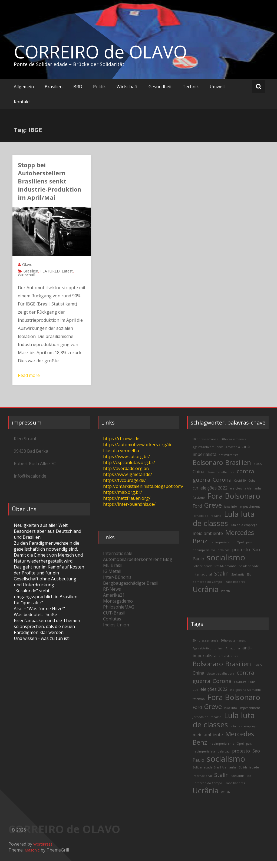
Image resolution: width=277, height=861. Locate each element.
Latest (67, 271)
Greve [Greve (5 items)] (213, 505)
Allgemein (24, 87)
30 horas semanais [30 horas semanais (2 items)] (205, 439)
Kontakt (22, 102)
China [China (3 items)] (198, 472)
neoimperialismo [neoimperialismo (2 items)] (222, 542)
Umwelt (217, 87)
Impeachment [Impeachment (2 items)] (249, 506)
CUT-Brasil (114, 613)
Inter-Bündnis (117, 577)
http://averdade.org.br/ (126, 468)
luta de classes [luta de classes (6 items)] (224, 518)
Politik (99, 87)
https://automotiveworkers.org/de (138, 445)
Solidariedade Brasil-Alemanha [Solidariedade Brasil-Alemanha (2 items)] (214, 566)
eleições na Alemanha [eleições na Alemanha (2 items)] (246, 488)
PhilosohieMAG (118, 607)
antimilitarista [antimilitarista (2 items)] (228, 455)
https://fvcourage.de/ (124, 480)
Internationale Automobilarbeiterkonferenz (132, 556)
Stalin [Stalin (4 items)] (221, 573)
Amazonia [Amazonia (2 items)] (233, 447)
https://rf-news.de (121, 439)
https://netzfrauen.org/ (126, 498)
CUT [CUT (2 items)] (195, 488)
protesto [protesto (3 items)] (241, 550)
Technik (191, 87)
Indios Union (116, 625)
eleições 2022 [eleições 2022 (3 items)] (213, 488)
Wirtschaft (127, 87)
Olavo (27, 264)
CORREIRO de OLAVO (100, 52)
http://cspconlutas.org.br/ (129, 462)
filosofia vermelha (121, 450)
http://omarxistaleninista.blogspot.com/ (143, 486)
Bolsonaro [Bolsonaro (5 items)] (208, 462)
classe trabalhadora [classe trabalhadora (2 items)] (220, 472)
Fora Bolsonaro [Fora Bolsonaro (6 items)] (233, 496)
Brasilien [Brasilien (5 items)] (238, 462)
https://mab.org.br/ (122, 492)
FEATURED (50, 271)
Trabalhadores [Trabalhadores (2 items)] (235, 582)
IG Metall (112, 571)
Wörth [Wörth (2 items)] (225, 591)
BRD (77, 87)
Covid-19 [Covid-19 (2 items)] (240, 480)
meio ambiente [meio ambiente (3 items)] (208, 533)
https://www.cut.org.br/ (126, 456)
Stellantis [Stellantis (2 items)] (237, 574)
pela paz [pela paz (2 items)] (223, 550)
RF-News (112, 589)
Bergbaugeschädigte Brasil (130, 583)
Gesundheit (160, 87)
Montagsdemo (118, 601)
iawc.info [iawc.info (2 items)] (230, 506)
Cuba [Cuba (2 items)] (252, 480)
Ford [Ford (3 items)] (197, 506)
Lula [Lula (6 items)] (231, 514)
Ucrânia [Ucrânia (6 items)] (206, 589)
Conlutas (112, 619)
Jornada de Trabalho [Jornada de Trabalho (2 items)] (207, 516)
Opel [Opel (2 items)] (240, 542)
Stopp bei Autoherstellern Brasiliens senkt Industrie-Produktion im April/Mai (49, 181)
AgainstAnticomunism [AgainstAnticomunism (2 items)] (208, 447)
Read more (29, 375)
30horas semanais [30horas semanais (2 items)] (233, 439)
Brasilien (53, 87)
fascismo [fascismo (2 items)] (199, 497)
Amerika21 (114, 595)
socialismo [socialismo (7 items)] (226, 557)
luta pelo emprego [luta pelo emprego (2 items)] (243, 525)
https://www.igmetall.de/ (127, 474)
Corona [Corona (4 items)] (222, 479)
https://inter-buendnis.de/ (129, 504)
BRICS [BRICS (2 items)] (257, 464)
